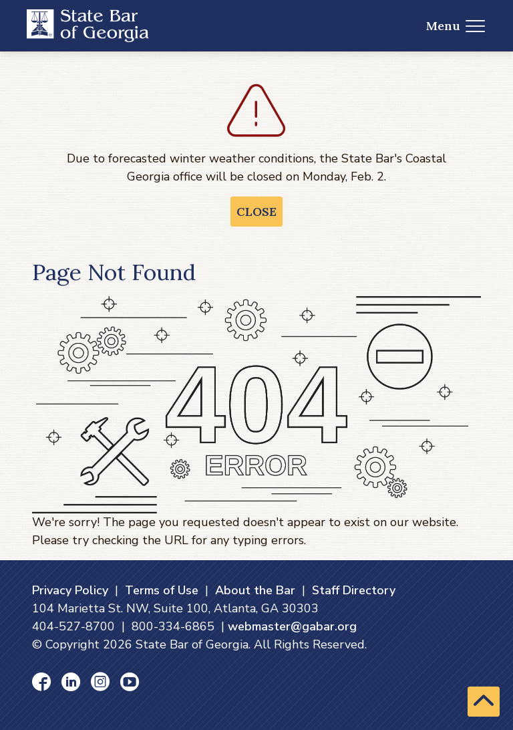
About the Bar (255, 590)
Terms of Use (161, 590)
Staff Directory (353, 590)
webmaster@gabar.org (292, 626)
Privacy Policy (70, 590)
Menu (456, 25)
